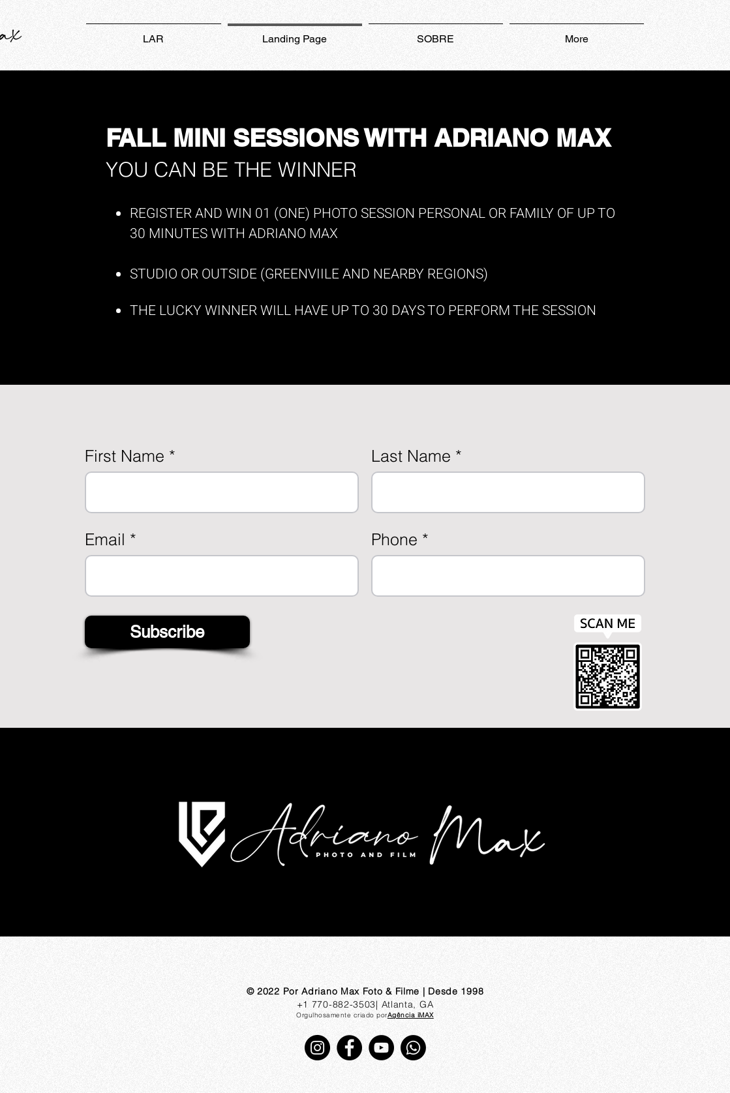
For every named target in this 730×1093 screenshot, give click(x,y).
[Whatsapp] (413, 1047)
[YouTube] (381, 1047)
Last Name (411, 456)
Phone (394, 540)
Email (105, 540)
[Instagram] (317, 1047)
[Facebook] (349, 1047)
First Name (124, 456)
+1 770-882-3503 (336, 1004)
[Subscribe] (167, 632)
